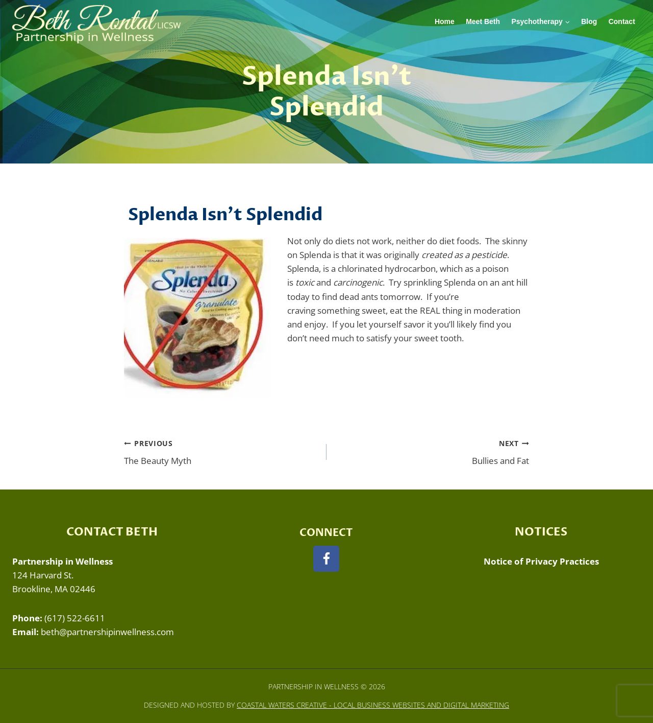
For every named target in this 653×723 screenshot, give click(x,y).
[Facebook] (326, 559)
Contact (622, 21)
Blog (589, 21)
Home (445, 21)
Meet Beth (483, 21)
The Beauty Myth (221, 451)
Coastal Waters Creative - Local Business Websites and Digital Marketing (373, 705)
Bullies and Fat (432, 451)
